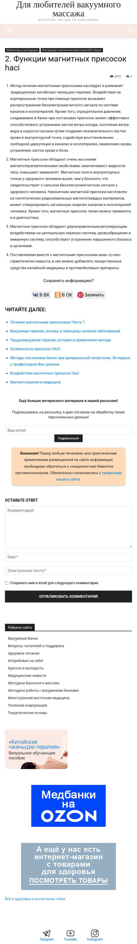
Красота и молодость (26, 668)
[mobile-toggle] (8, 30)
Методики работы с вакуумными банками (43, 690)
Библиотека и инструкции (22, 50)
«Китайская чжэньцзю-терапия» (34, 744)
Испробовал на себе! (25, 660)
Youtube (70, 939)
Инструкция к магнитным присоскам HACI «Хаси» (72, 50)
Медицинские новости (27, 675)
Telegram (46, 939)
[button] (130, 30)
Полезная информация (27, 705)
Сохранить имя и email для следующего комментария (54, 583)
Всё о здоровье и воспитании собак (35, 898)
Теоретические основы (27, 712)
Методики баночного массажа (33, 683)
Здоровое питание (23, 653)
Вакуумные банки (23, 638)
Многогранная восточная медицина (38, 697)
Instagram (95, 939)
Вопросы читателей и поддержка (36, 645)
